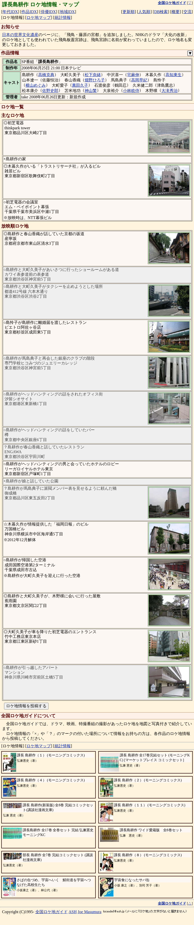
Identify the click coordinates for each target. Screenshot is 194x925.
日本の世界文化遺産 (20, 35)
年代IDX (10, 12)
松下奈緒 (93, 75)
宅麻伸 (133, 75)
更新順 (129, 12)
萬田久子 (80, 85)
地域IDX (67, 12)
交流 (187, 12)
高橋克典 (46, 75)
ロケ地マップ (39, 17)
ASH (73, 912)
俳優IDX (48, 12)
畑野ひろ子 (95, 80)
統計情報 (63, 17)
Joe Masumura (90, 912)
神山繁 (91, 90)
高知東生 (173, 75)
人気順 (144, 12)
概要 (176, 12)
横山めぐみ (36, 85)
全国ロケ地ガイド (51, 912)
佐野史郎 (50, 90)
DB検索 (161, 12)
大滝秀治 (169, 90)
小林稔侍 (131, 90)
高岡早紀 (139, 80)
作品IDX (29, 12)
